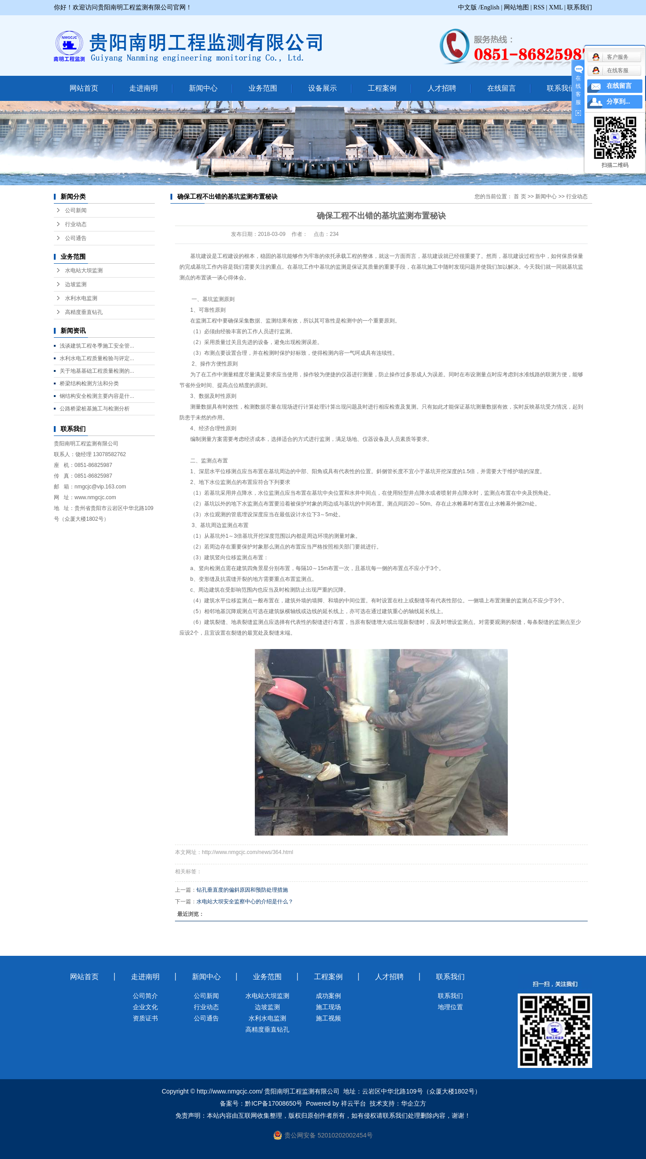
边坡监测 (76, 284)
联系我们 (579, 7)
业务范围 (263, 88)
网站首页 (84, 88)
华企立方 (413, 1103)
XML (556, 7)
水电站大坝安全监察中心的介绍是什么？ (244, 901)
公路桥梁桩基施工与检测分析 (95, 408)
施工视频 (328, 1018)
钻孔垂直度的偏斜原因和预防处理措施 (242, 890)
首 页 (520, 196)
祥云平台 (353, 1103)
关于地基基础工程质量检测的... (97, 371)
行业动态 (76, 224)
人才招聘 (442, 88)
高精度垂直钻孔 (84, 312)
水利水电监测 (81, 298)
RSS (539, 7)
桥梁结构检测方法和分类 (89, 383)
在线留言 (501, 88)
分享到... (618, 101)
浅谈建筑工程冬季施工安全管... (97, 346)
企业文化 (145, 1007)
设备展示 (322, 88)
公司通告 (76, 238)
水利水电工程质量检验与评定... (97, 358)
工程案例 (382, 88)
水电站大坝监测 (84, 270)
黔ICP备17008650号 (273, 1103)
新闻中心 (203, 88)
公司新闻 (76, 210)
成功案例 (328, 995)
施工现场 (328, 1007)
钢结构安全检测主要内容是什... (97, 396)
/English (489, 7)
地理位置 (450, 1007)
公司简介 (145, 995)
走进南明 (143, 88)
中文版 (467, 7)
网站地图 (516, 7)
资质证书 (145, 1018)
